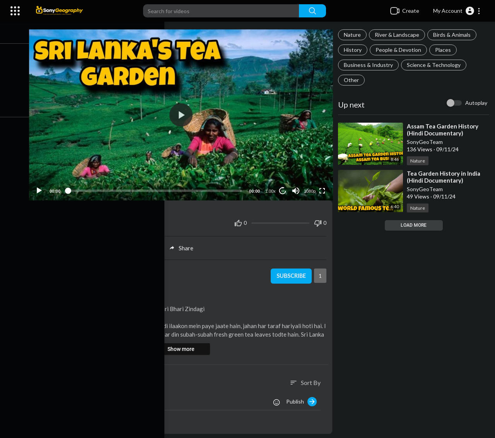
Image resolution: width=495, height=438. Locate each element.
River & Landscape (399, 34)
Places (445, 49)
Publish (303, 398)
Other (353, 80)
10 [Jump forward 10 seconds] (284, 187)
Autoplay (476, 102)
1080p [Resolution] (311, 187)
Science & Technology (436, 65)
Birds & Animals (454, 34)
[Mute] (297, 187)
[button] (457, 11)
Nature (354, 34)
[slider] (159, 187)
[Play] (47, 187)
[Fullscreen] (324, 187)
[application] (186, 113)
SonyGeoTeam (427, 142)
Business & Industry (370, 65)
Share (186, 244)
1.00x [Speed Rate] (272, 187)
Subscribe (292, 272)
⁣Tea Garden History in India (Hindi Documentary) (446, 177)
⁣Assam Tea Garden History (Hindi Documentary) (445, 130)
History (355, 49)
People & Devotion (400, 49)
